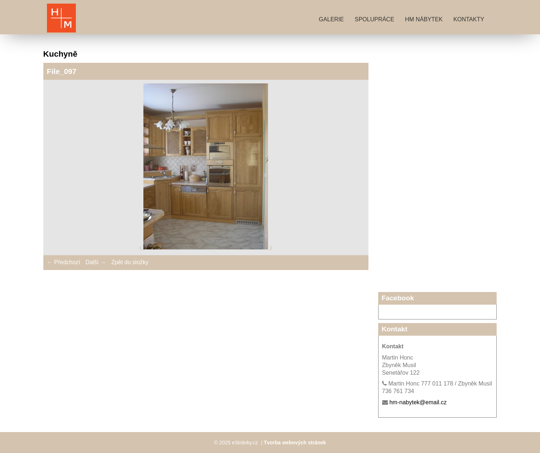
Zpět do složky (129, 262)
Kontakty (468, 19)
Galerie (331, 19)
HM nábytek (423, 19)
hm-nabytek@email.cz (418, 402)
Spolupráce (374, 19)
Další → (96, 262)
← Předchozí (63, 262)
